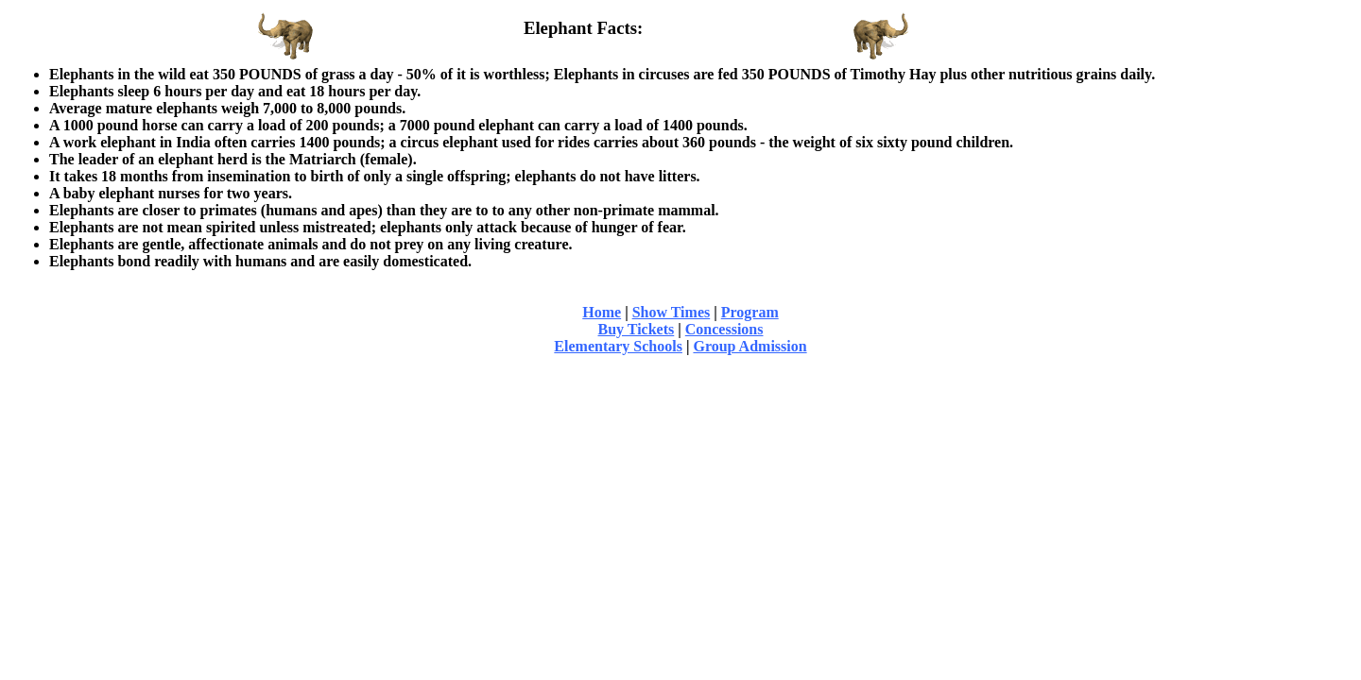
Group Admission (749, 346)
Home (601, 312)
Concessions (724, 329)
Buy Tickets (636, 329)
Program (750, 312)
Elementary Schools (618, 346)
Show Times (671, 312)
